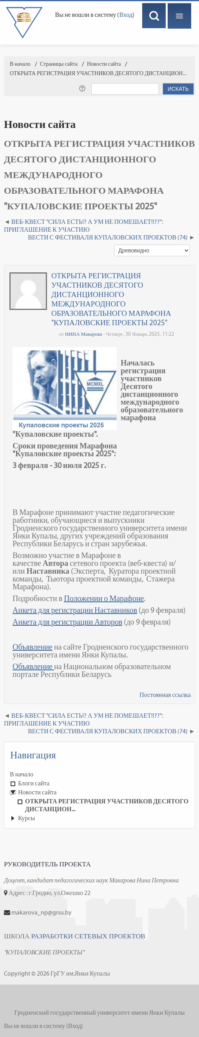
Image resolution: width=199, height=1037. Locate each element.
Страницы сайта (59, 64)
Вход (125, 14)
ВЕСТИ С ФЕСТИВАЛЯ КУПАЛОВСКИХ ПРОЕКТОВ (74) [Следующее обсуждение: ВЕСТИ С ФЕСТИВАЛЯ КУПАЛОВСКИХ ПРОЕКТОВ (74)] (108, 237)
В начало (21, 774)
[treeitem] (99, 774)
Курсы (26, 818)
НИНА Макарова (83, 334)
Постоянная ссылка (165, 695)
